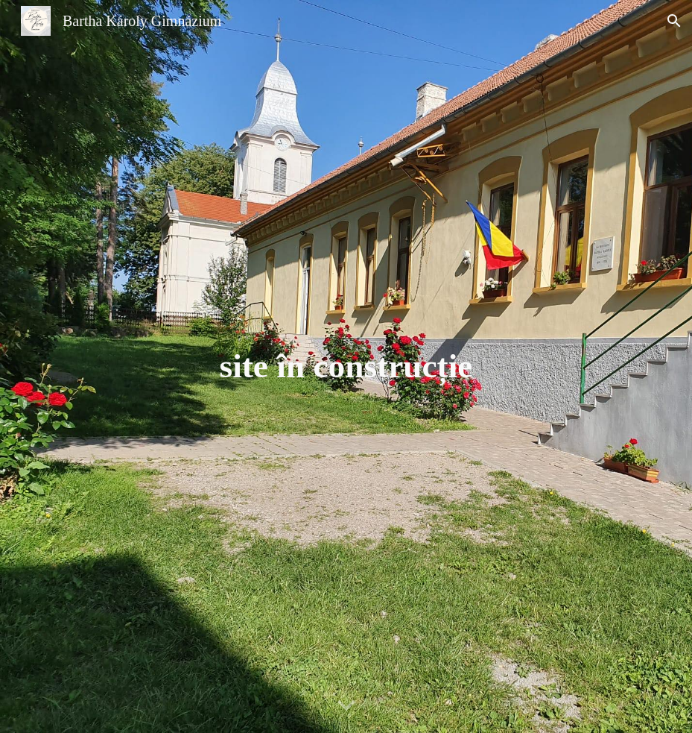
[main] (346, 366)
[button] (674, 21)
